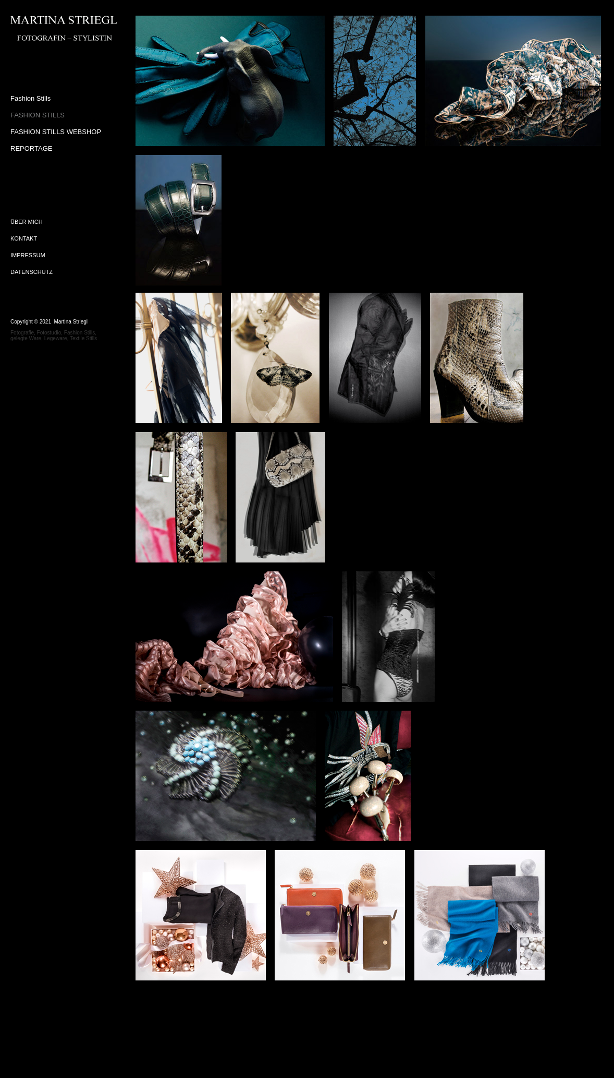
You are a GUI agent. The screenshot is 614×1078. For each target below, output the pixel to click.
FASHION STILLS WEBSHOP (55, 132)
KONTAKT (23, 238)
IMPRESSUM (27, 255)
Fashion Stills (30, 98)
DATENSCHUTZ (31, 272)
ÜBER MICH (26, 222)
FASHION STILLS (37, 115)
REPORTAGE (31, 148)
